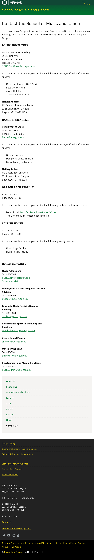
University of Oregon (13, 552)
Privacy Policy (69, 543)
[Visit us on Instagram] (13, 535)
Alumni (9, 409)
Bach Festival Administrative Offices (38, 212)
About (5, 546)
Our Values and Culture (18, 392)
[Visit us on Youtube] (8, 535)
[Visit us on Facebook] (4, 535)
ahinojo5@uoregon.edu (14, 341)
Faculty (10, 398)
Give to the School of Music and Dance (19, 448)
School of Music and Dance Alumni (17, 454)
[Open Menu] (89, 2)
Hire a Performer (10, 474)
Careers (81, 543)
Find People (15, 546)
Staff (8, 403)
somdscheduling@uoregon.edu (18, 330)
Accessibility (55, 543)
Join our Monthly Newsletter (15, 463)
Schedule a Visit (10, 281)
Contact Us (12, 425)
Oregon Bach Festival (12, 469)
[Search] (83, 2)
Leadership (12, 387)
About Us (10, 381)
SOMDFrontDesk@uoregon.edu (18, 66)
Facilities (10, 414)
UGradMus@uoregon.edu (15, 299)
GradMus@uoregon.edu (14, 316)
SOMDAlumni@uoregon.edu (16, 370)
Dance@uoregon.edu (13, 137)
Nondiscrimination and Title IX (34, 543)
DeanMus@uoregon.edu (14, 356)
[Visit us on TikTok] (18, 535)
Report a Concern (10, 543)
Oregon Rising (8, 443)
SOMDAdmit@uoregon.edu (16, 278)
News (9, 420)
